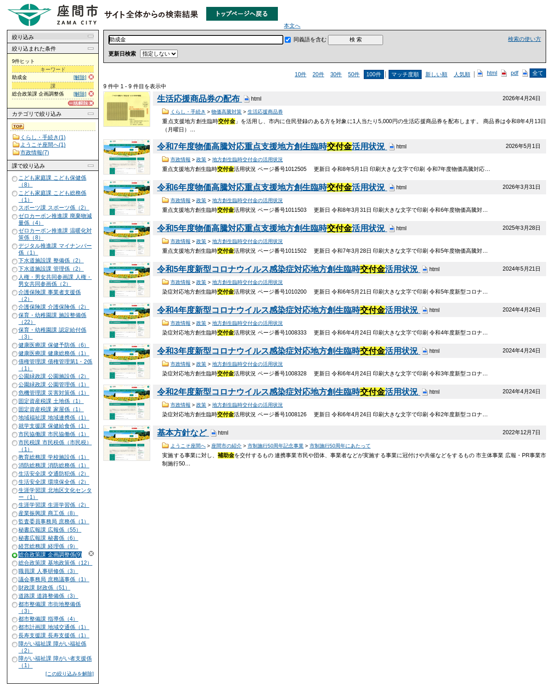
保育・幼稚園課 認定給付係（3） (52, 333)
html (492, 73)
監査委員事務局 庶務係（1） (53, 521)
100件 (374, 74)
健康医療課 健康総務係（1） (53, 353)
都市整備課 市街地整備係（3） (49, 607)
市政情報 (180, 159)
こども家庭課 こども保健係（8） (52, 181)
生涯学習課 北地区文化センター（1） (54, 493)
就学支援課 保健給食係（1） (53, 426)
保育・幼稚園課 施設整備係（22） (52, 318)
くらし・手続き (188, 111)
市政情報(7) (34, 152)
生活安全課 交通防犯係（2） (53, 474)
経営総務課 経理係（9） (48, 546)
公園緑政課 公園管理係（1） (53, 384)
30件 (336, 74)
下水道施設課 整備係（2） (51, 260)
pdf (515, 73)
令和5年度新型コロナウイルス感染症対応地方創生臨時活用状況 (288, 269)
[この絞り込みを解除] (69, 673)
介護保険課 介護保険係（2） (53, 307)
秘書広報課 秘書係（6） (48, 538)
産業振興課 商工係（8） (48, 513)
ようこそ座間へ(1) (43, 145)
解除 (91, 553)
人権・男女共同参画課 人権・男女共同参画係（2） (54, 280)
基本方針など (183, 432)
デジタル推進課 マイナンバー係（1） (54, 249)
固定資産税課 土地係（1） (51, 401)
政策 (201, 159)
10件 (300, 74)
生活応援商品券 (265, 111)
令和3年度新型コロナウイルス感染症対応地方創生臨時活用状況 (288, 351)
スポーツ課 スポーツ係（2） (53, 207)
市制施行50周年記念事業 (276, 445)
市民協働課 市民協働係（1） (53, 434)
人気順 (462, 74)
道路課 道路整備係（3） (48, 596)
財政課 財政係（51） (44, 587)
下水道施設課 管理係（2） (51, 269)
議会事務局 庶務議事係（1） (53, 579)
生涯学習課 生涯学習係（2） (53, 505)
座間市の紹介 (226, 445)
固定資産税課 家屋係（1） (51, 409)
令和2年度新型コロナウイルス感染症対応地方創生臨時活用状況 (288, 392)
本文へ (292, 26)
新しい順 (436, 74)
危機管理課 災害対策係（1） (53, 393)
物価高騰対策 (226, 111)
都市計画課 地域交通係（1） (53, 627)
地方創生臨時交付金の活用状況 (247, 159)
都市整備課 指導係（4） (48, 619)
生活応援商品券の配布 (199, 98)
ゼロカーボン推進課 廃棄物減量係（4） (54, 219)
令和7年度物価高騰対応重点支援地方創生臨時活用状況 (272, 146)
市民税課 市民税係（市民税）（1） (54, 446)
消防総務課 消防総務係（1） (53, 465)
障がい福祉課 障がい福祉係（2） (52, 647)
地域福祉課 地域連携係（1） (53, 417)
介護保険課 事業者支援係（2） (49, 295)
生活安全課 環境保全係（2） (53, 482)
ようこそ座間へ (188, 445)
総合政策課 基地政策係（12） (55, 563)
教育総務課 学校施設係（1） (53, 457)
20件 (318, 74)
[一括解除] (81, 103)
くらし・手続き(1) (43, 137)
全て (537, 73)
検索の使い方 (524, 39)
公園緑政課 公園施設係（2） (53, 376)
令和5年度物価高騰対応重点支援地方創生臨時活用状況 (272, 228)
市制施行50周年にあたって (340, 445)
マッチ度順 (405, 74)
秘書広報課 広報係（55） (49, 530)
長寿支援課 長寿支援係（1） (53, 635)
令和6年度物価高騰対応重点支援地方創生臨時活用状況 (272, 187)
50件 (354, 74)
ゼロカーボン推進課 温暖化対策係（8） (54, 234)
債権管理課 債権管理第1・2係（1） (55, 365)
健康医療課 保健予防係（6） (53, 345)
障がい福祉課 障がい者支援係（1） (54, 662)
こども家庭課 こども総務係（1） (52, 196)
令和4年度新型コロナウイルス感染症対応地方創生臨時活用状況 (288, 310)
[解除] (79, 77)
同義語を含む (310, 39)
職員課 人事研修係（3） (48, 571)
